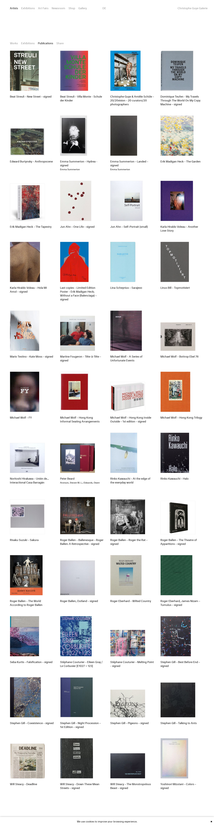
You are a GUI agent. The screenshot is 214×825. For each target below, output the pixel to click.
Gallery (82, 7)
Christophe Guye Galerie (193, 7)
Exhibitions (28, 7)
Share (60, 43)
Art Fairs (43, 7)
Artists (14, 7)
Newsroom (58, 7)
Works (14, 43)
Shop (71, 7)
